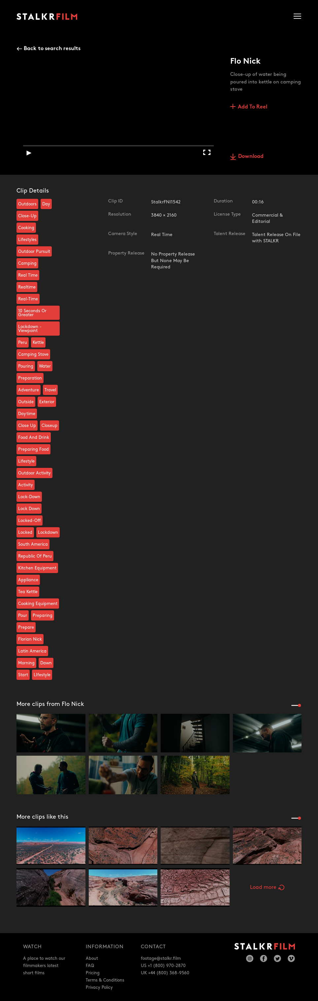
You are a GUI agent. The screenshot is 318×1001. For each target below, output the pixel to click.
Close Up (27, 426)
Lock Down (29, 509)
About (92, 958)
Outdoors (27, 204)
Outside (26, 402)
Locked (25, 532)
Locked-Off (29, 521)
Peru (22, 343)
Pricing (93, 973)
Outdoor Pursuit (34, 252)
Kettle (38, 343)
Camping (27, 263)
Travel (50, 390)
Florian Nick (30, 639)
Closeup (49, 426)
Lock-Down (29, 497)
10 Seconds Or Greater (32, 313)
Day (46, 204)
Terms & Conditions (105, 980)
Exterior (46, 402)
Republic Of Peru (35, 556)
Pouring (25, 366)
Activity (25, 485)
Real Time (28, 275)
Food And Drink (33, 438)
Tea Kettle (28, 592)
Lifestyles (27, 240)
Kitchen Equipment (37, 568)
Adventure (28, 390)
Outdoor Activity (34, 473)
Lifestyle (26, 461)
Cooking (26, 228)
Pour (22, 616)
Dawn (46, 663)
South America (33, 544)
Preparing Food (33, 449)
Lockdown (48, 532)
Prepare (26, 627)
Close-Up (27, 216)
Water (45, 366)
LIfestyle (42, 675)
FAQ (90, 966)
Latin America (32, 651)
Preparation (30, 378)
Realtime (27, 287)
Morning (26, 663)
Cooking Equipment (37, 604)
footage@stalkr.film (161, 958)
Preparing (42, 616)
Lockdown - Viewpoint (30, 329)
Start (23, 675)
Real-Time (28, 299)
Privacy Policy (99, 987)
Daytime (26, 414)
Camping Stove (33, 354)
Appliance (28, 580)
